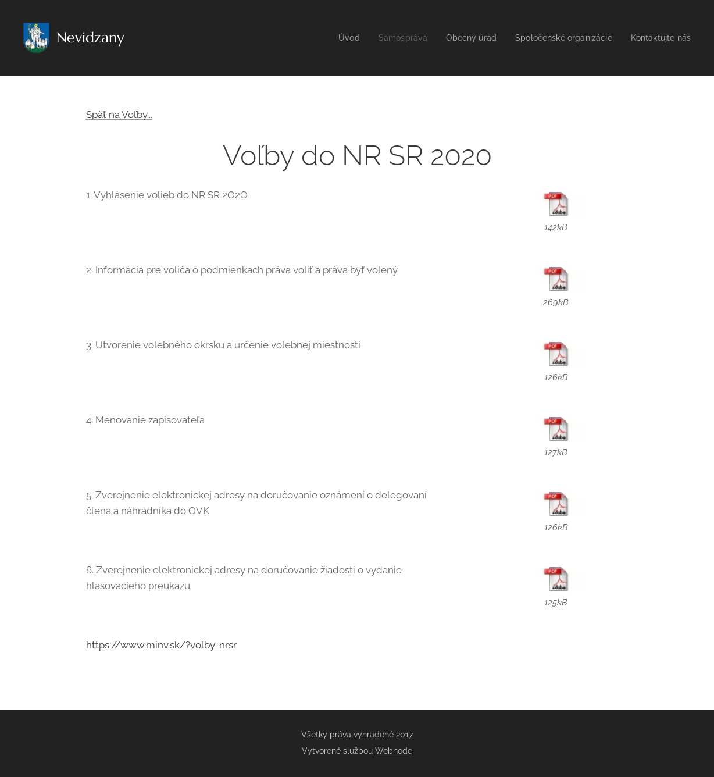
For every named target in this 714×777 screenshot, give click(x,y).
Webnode (393, 750)
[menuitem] (333, 37)
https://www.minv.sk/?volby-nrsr (161, 645)
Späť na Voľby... (119, 114)
